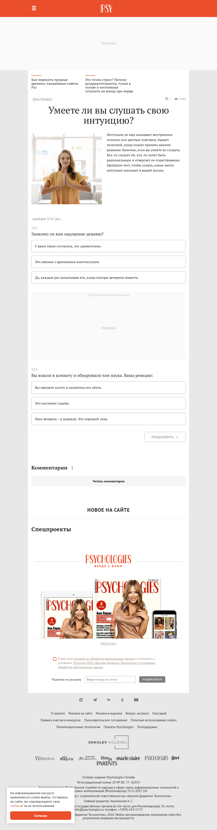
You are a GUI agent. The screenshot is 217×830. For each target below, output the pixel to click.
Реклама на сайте (80, 713)
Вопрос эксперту (137, 713)
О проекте (58, 713)
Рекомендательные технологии (78, 727)
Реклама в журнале (109, 713)
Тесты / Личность (42, 99)
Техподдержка (147, 727)
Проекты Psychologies (119, 727)
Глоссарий (159, 713)
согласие (16, 805)
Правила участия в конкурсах (60, 720)
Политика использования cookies (154, 720)
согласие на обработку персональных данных (104, 659)
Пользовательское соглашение (105, 720)
